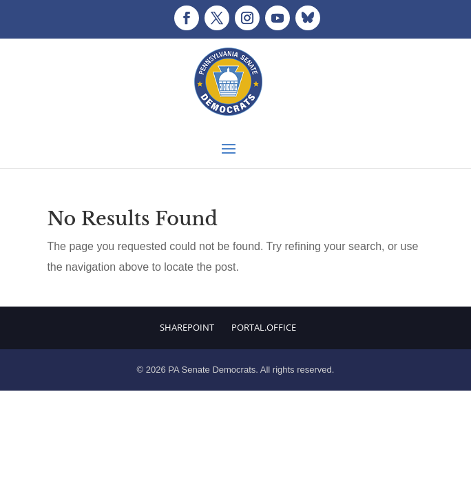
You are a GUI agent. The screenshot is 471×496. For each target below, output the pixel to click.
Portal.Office (263, 327)
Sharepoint (187, 327)
